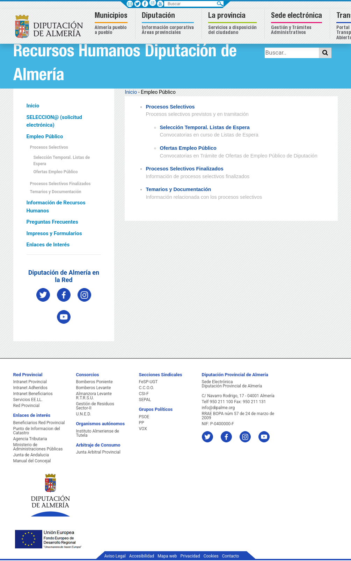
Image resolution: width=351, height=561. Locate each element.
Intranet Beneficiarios (33, 394)
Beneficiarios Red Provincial (39, 423)
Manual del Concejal (32, 461)
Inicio (33, 106)
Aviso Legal (115, 556)
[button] (112, 24)
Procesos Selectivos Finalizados (60, 183)
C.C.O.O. (146, 388)
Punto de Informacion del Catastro (36, 431)
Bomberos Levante (93, 388)
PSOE (144, 417)
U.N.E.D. (83, 414)
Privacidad (190, 556)
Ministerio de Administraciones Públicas (38, 447)
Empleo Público (45, 136)
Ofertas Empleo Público (56, 171)
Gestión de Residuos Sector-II (95, 406)
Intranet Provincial (30, 382)
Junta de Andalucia (31, 455)
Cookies (211, 556)
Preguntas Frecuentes (52, 222)
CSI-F (144, 394)
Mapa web (167, 556)
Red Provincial (26, 406)
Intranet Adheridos (30, 388)
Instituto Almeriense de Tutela (97, 433)
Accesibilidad (141, 556)
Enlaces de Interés (48, 244)
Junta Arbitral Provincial (98, 452)
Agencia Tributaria (30, 439)
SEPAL (145, 400)
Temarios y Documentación (55, 191)
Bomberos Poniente (94, 382)
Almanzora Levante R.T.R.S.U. (94, 396)
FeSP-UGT (148, 382)
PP (141, 423)
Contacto (230, 556)
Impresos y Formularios (54, 233)
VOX (143, 429)
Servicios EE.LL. (28, 400)
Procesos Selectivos (49, 147)
